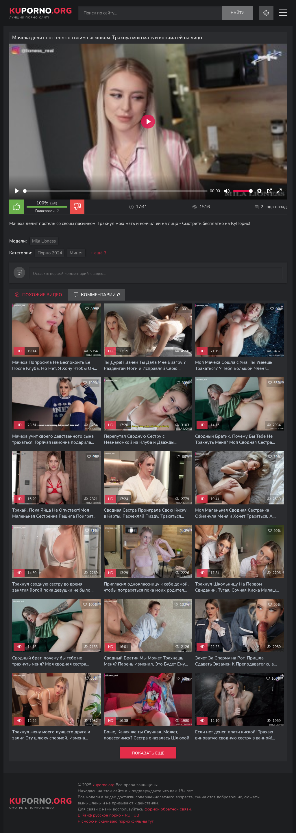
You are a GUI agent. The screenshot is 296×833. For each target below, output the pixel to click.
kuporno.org (103, 785)
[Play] (16, 191)
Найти (238, 13)
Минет (76, 253)
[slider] (115, 191)
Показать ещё (148, 753)
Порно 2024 (50, 253)
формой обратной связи (168, 809)
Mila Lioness (44, 241)
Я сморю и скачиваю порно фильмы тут (115, 821)
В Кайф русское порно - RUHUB (108, 815)
